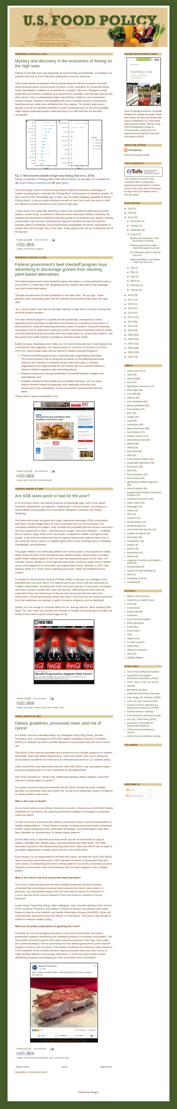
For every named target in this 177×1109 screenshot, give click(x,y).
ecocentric (132, 615)
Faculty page (131, 194)
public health (52, 707)
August (134, 234)
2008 (131, 339)
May (132, 272)
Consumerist (133, 608)
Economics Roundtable (138, 619)
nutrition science (135, 436)
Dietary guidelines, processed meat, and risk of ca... (144, 260)
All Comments (134, 796)
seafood (39, 249)
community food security (139, 529)
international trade (136, 440)
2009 (131, 335)
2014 (131, 313)
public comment (28, 735)
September (136, 230)
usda (129, 420)
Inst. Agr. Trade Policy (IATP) (141, 719)
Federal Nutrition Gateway (140, 711)
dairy (129, 470)
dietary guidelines (40, 1058)
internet (131, 556)
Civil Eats (132, 604)
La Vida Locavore (136, 642)
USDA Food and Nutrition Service (144, 736)
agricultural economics (138, 386)
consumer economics (137, 499)
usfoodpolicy (135, 150)
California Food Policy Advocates (143, 693)
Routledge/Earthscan (140, 111)
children (131, 397)
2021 (131, 208)
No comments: (41, 240)
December (136, 221)
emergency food (135, 578)
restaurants (132, 424)
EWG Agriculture (135, 623)
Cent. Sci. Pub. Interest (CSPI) (142, 701)
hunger (130, 417)
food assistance (135, 474)
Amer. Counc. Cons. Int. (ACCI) (143, 682)
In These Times (42, 568)
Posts (130, 790)
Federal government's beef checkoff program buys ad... (145, 246)
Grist (129, 634)
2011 (131, 326)
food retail (132, 451)
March (133, 281)
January (134, 289)
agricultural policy (136, 428)
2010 (131, 330)
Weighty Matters (135, 657)
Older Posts (106, 1067)
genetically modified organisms (142, 482)
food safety (132, 390)
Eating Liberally (135, 611)
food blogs (132, 537)
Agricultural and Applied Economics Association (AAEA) (142, 676)
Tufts (129, 374)
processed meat (61, 1058)
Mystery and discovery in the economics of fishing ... (144, 239)
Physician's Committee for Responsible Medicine (140, 724)
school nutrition (134, 488)
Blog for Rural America (138, 596)
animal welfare (134, 522)
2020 (131, 213)
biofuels (131, 548)
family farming (134, 525)
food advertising (44, 480)
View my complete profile (136, 155)
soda (61, 707)
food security (133, 478)
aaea (129, 574)
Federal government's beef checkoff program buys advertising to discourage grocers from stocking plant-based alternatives (61, 269)
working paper (38, 509)
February (135, 285)
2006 (131, 348)
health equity (40, 707)
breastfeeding (134, 566)
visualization (133, 541)
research (131, 518)
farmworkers (133, 552)
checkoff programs (38, 940)
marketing (132, 582)
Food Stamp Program (138, 459)
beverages (28, 707)
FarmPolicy (132, 627)
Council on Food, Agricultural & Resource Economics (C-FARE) (143, 706)
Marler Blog (133, 646)
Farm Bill (131, 394)
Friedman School (137, 179)
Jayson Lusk (133, 638)
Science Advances (80, 76)
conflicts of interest (136, 533)
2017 (131, 299)
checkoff (32, 480)
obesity (130, 443)
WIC (129, 514)
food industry (133, 432)
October (134, 225)
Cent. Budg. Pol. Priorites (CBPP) (144, 697)
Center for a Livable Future (140, 600)
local (129, 382)
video (64, 211)
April (133, 276)
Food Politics (133, 630)
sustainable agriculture (138, 462)
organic (130, 545)
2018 (131, 295)
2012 (131, 321)
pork (51, 1058)
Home (65, 1067)
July (132, 267)
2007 (131, 343)
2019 (131, 217)
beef (26, 480)
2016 (131, 304)
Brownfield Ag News (137, 689)
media (130, 510)
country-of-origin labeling (139, 570)
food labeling (133, 409)
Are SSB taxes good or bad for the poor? (52, 495)
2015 (131, 308)
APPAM (131, 686)
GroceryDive (22, 284)
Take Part (132, 653)
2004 (131, 357)
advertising (55, 943)
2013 (131, 317)
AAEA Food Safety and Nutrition (143, 671)
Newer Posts (22, 1067)
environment (29, 249)
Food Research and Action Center (144, 715)
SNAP (130, 447)
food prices (132, 466)
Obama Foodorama (137, 650)
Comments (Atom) (38, 1072)
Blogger (94, 1092)
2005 (131, 352)
